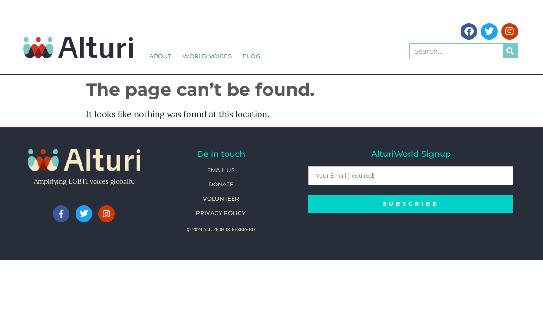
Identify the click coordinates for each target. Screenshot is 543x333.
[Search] (510, 51)
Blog (251, 56)
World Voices (207, 56)
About (160, 56)
